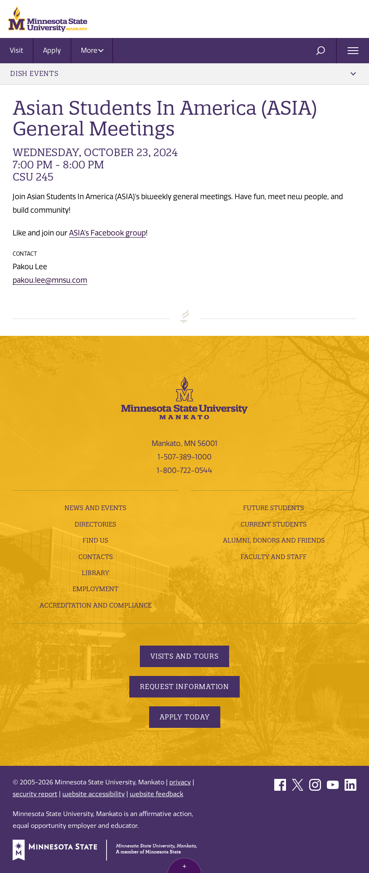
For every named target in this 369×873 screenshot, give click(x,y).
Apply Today (185, 717)
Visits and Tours (184, 656)
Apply (52, 50)
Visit (16, 50)
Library (95, 573)
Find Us (95, 540)
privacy (180, 782)
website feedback (156, 794)
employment (95, 589)
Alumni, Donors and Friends (274, 540)
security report (35, 794)
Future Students (273, 508)
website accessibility (93, 794)
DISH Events (183, 73)
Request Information (184, 686)
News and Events (95, 508)
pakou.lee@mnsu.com (50, 280)
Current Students (274, 524)
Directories (95, 524)
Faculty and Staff (274, 557)
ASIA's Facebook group (107, 233)
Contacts (95, 557)
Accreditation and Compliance (96, 605)
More (92, 50)
